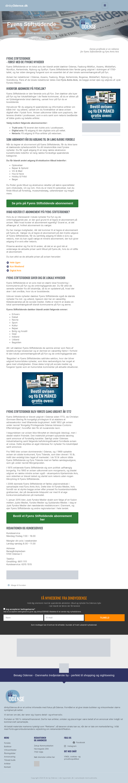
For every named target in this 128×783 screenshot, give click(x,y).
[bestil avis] (42, 405)
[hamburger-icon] (105, 5)
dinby (16, 5)
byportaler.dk (68, 778)
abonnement (30, 144)
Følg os (67, 737)
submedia (93, 778)
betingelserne (27, 609)
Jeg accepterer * (20, 609)
